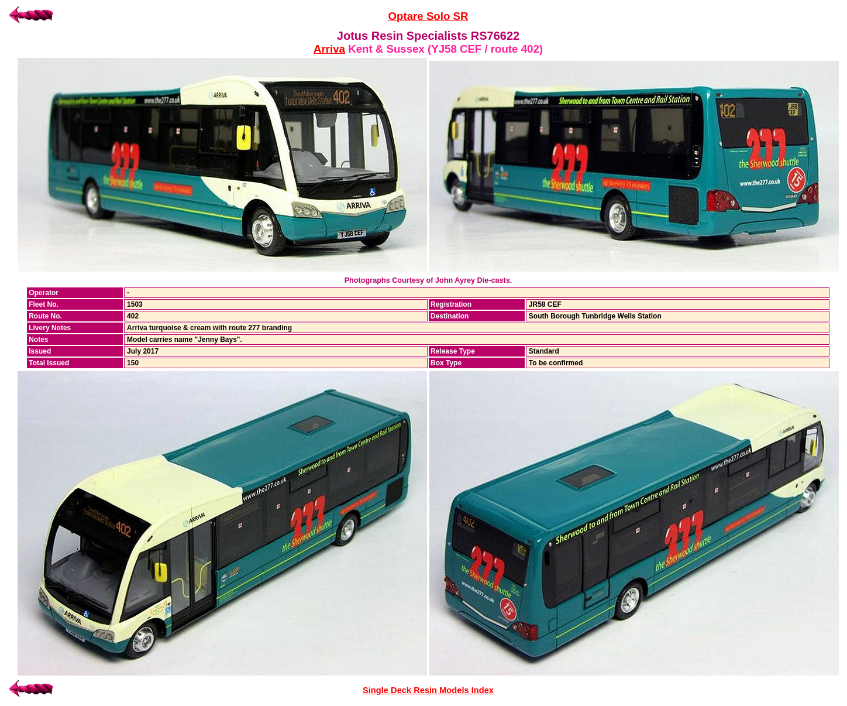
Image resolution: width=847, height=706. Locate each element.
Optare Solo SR (428, 16)
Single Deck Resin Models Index (428, 690)
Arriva (329, 49)
